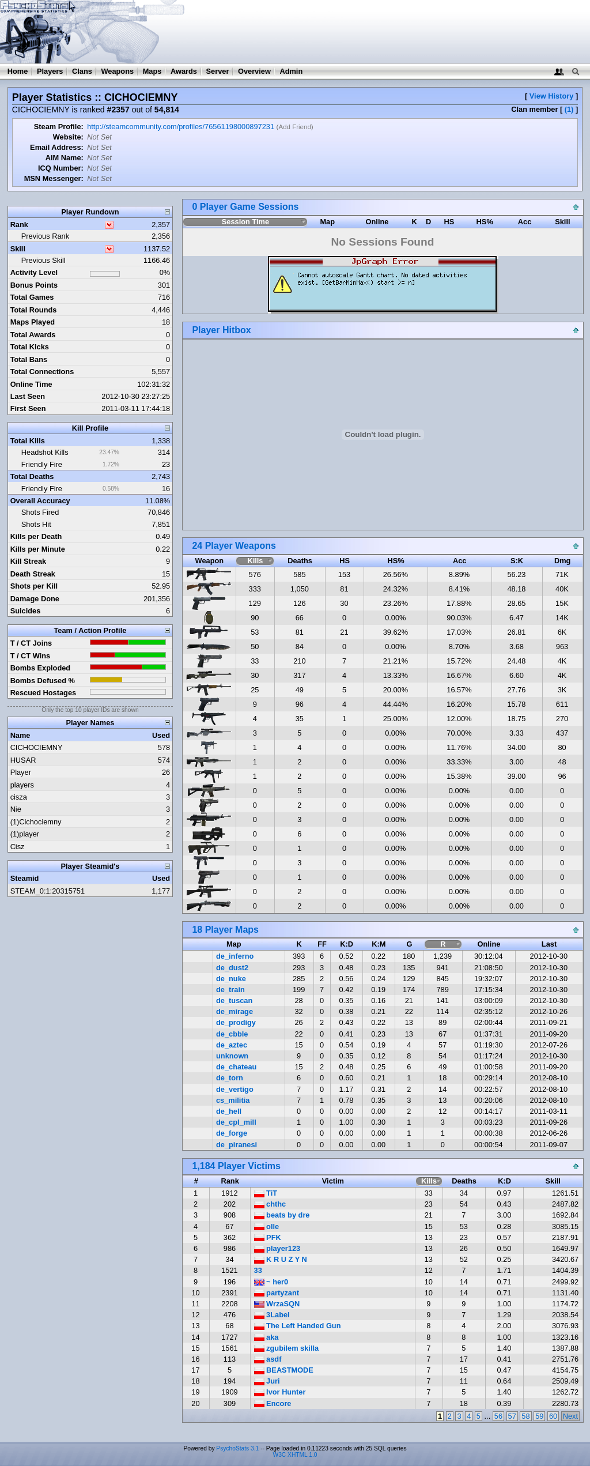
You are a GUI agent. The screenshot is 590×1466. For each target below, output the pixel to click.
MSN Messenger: (54, 178)
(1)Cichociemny (36, 821)
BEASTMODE (283, 1370)
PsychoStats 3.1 (237, 1448)
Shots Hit (36, 524)
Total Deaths (32, 476)
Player (20, 772)
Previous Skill (43, 260)
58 (525, 1416)
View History (552, 96)
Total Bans (28, 359)
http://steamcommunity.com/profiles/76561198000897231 (180, 126)
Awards (184, 71)
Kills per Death (36, 536)
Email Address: (57, 147)
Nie (15, 809)
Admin (290, 71)
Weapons (117, 71)
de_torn (229, 1077)
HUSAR (23, 760)
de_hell (228, 1111)
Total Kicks (29, 346)
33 (258, 1270)
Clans (82, 71)
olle (266, 1226)
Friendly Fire (41, 464)
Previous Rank (45, 236)
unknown (232, 1056)
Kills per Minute (37, 549)
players (22, 785)
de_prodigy (236, 1022)
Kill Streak (28, 561)
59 (539, 1416)
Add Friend (294, 126)
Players (50, 71)
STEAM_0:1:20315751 (47, 891)
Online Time (31, 384)
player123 (277, 1248)
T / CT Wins (30, 655)
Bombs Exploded (40, 668)
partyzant (276, 1292)
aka (266, 1337)
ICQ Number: (61, 168)
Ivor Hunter (280, 1392)
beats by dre (282, 1215)
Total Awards (33, 334)
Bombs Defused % (42, 680)
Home (17, 71)
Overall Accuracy (40, 500)
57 (512, 1416)
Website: (68, 137)
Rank (19, 224)
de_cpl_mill (236, 1122)
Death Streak (32, 574)
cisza (18, 797)
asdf (268, 1359)
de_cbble (232, 1034)
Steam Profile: (59, 126)
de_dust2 (232, 967)
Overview (254, 71)
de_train (230, 989)
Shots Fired (40, 512)
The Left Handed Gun (297, 1325)
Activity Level (34, 272)
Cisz (17, 846)
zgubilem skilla (286, 1348)
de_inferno (235, 956)
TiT (266, 1193)
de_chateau (236, 1066)
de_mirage (234, 1011)
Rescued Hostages (43, 692)
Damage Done (34, 598)
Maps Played (32, 322)
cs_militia (232, 1100)
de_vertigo (235, 1089)
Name (20, 735)
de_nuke (231, 978)
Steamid (24, 878)
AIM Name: (65, 157)
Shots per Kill (34, 586)
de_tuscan (234, 1000)
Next (570, 1416)
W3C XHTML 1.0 (295, 1455)
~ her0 (271, 1281)
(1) (569, 109)
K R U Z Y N (280, 1259)
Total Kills (27, 440)
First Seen (28, 408)
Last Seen (27, 396)
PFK (267, 1237)
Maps (152, 71)
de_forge (231, 1133)
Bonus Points (34, 285)
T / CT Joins (31, 643)
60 (553, 1416)
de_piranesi (236, 1144)
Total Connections (42, 371)
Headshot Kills (45, 452)
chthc (270, 1204)
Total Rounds (33, 310)
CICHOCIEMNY (36, 747)
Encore (273, 1403)
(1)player (25, 834)
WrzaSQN (277, 1303)
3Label (272, 1314)
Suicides (25, 610)
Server (217, 71)
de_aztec (231, 1045)
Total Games (32, 297)
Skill (17, 248)
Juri (267, 1381)
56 (498, 1416)
